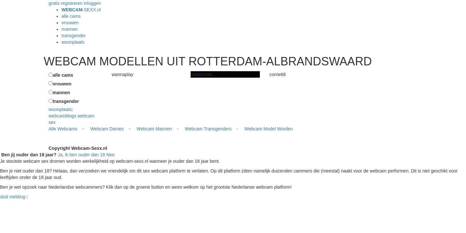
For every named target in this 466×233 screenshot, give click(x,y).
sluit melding (12, 196)
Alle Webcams (63, 128)
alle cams (71, 16)
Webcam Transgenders (208, 128)
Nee (110, 154)
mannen (69, 29)
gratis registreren (66, 3)
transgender (73, 35)
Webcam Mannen (154, 128)
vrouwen (70, 22)
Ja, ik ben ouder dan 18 (81, 154)
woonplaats (72, 42)
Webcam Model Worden (268, 128)
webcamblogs (62, 115)
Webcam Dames (107, 128)
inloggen (92, 3)
